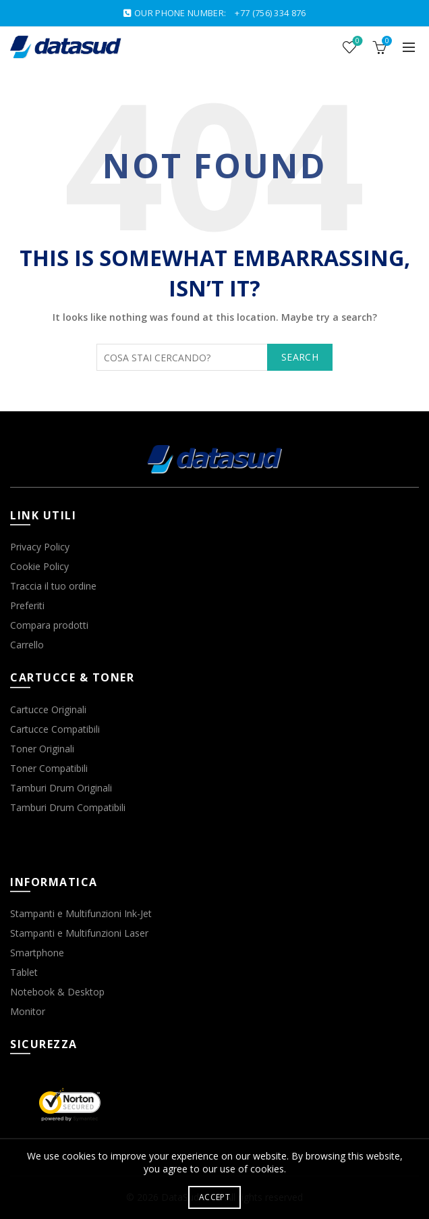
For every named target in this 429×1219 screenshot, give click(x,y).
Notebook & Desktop (57, 991)
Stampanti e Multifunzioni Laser (79, 933)
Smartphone (37, 952)
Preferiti (27, 605)
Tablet (24, 972)
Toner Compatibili (49, 768)
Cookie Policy (39, 566)
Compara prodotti (49, 625)
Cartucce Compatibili (55, 729)
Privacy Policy (39, 546)
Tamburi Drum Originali (61, 787)
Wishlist (356, 41)
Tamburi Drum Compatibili (67, 807)
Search (299, 357)
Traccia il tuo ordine (53, 585)
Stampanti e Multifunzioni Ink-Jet (81, 913)
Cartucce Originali (48, 709)
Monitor (27, 1011)
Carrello (27, 644)
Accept (214, 1197)
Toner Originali (42, 748)
